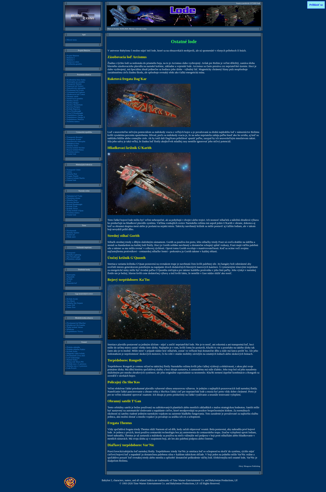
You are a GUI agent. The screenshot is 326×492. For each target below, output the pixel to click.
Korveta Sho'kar (73, 202)
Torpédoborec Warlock (75, 119)
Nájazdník (70, 277)
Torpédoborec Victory (75, 331)
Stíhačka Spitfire (73, 233)
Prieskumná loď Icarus (75, 90)
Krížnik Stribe (72, 351)
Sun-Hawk (71, 301)
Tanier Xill (71, 305)
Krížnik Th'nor (72, 208)
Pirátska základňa (73, 347)
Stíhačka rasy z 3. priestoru (77, 366)
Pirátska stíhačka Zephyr (76, 349)
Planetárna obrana (73, 198)
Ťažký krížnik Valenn (75, 327)
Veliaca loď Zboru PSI (75, 362)
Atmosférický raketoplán (76, 88)
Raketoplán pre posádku (76, 82)
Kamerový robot (73, 62)
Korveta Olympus (73, 107)
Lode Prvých (71, 368)
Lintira (69, 172)
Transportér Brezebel (75, 137)
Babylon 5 (70, 60)
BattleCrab (71, 235)
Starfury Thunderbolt (75, 105)
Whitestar (70, 329)
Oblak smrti (71, 237)
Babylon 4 (70, 58)
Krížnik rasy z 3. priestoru (76, 364)
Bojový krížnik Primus (75, 150)
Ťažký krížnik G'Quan (75, 211)
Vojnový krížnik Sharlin (76, 178)
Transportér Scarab (74, 139)
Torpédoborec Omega (75, 115)
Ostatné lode (71, 154)
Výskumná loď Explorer (76, 92)
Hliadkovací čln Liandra (76, 325)
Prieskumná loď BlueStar (76, 323)
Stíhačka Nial (72, 174)
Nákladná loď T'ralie (74, 196)
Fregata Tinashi (72, 176)
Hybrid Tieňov (72, 360)
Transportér (71, 253)
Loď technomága (73, 358)
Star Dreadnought (73, 257)
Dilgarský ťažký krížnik (76, 353)
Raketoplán (71, 275)
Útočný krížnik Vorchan (76, 148)
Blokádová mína (73, 143)
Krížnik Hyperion (73, 109)
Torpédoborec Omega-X (76, 117)
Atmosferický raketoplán (76, 141)
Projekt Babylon (73, 56)
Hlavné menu (72, 40)
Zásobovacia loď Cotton (76, 94)
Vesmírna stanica (73, 121)
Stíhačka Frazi (72, 200)
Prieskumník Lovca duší (76, 356)
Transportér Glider (74, 170)
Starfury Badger (73, 103)
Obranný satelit (72, 96)
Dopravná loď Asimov (75, 86)
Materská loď (72, 283)
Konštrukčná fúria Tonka (76, 80)
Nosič (69, 281)
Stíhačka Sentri (72, 146)
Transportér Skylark (74, 84)
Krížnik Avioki (72, 299)
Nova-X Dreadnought (75, 113)
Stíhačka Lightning (74, 255)
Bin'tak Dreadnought (74, 204)
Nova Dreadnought (74, 111)
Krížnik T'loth (72, 206)
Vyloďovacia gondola (75, 98)
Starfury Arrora (72, 101)
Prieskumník (71, 231)
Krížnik (69, 279)
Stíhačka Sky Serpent (75, 303)
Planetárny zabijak (73, 259)
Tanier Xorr (71, 307)
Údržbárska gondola (74, 64)
